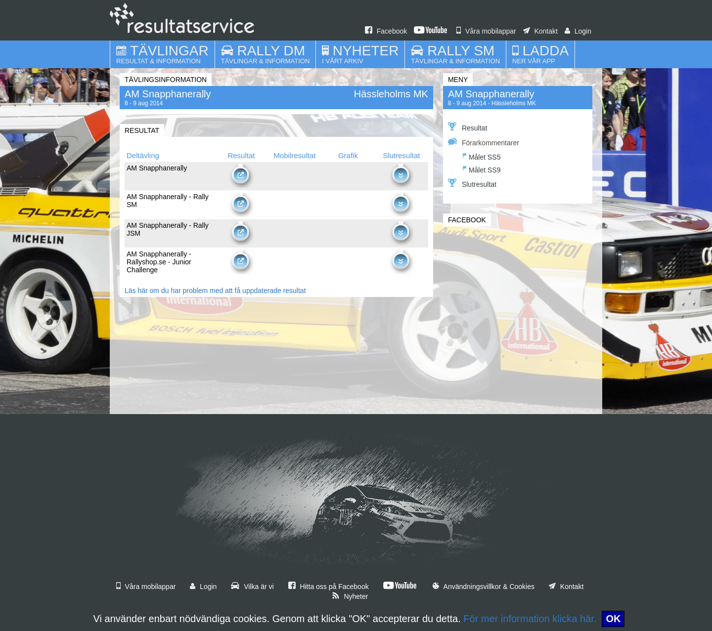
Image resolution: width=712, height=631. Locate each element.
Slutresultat (472, 183)
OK (613, 618)
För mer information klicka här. (529, 618)
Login (578, 31)
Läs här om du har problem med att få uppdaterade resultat (215, 290)
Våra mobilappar (486, 31)
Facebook (386, 31)
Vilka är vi (252, 586)
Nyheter (350, 596)
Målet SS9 (482, 169)
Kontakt (540, 31)
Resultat (467, 127)
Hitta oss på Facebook (328, 586)
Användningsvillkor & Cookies (483, 586)
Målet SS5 (482, 156)
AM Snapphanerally (491, 93)
